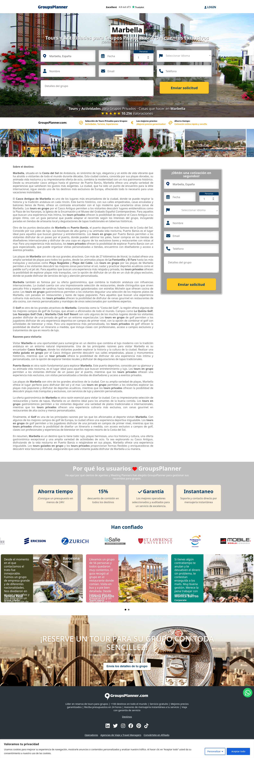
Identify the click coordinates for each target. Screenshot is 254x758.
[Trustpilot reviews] (125, 7)
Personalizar (214, 751)
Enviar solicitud (184, 87)
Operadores (91, 735)
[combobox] (184, 56)
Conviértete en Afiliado (156, 735)
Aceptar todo (238, 751)
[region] (127, 748)
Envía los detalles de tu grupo (127, 666)
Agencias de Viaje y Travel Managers (120, 735)
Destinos (127, 716)
